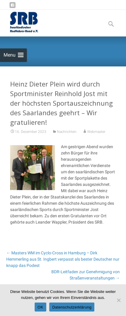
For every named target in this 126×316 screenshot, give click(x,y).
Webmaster (96, 133)
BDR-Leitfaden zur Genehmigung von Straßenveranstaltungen (85, 274)
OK (40, 307)
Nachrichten (66, 133)
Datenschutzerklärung (71, 307)
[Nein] (119, 300)
